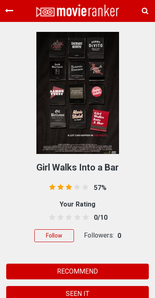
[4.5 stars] (84, 218)
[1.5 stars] (59, 218)
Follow (54, 235)
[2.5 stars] (67, 218)
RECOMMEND (77, 271)
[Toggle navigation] (9, 11)
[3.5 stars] (76, 218)
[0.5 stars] (51, 218)
